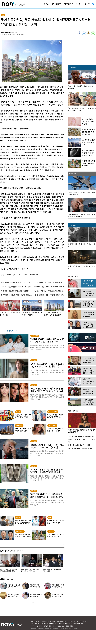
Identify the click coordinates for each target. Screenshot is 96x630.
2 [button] (32, 602)
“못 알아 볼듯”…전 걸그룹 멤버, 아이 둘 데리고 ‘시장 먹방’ (58, 587)
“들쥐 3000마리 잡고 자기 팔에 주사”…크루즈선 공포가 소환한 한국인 (30, 570)
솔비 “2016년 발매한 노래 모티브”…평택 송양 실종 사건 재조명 (14, 596)
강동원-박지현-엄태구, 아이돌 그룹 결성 (36, 595)
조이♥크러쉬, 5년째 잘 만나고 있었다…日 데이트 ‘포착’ (58, 596)
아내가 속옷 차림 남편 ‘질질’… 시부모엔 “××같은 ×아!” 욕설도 (52, 570)
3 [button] (33, 602)
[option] (31, 563)
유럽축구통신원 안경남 (7, 32)
